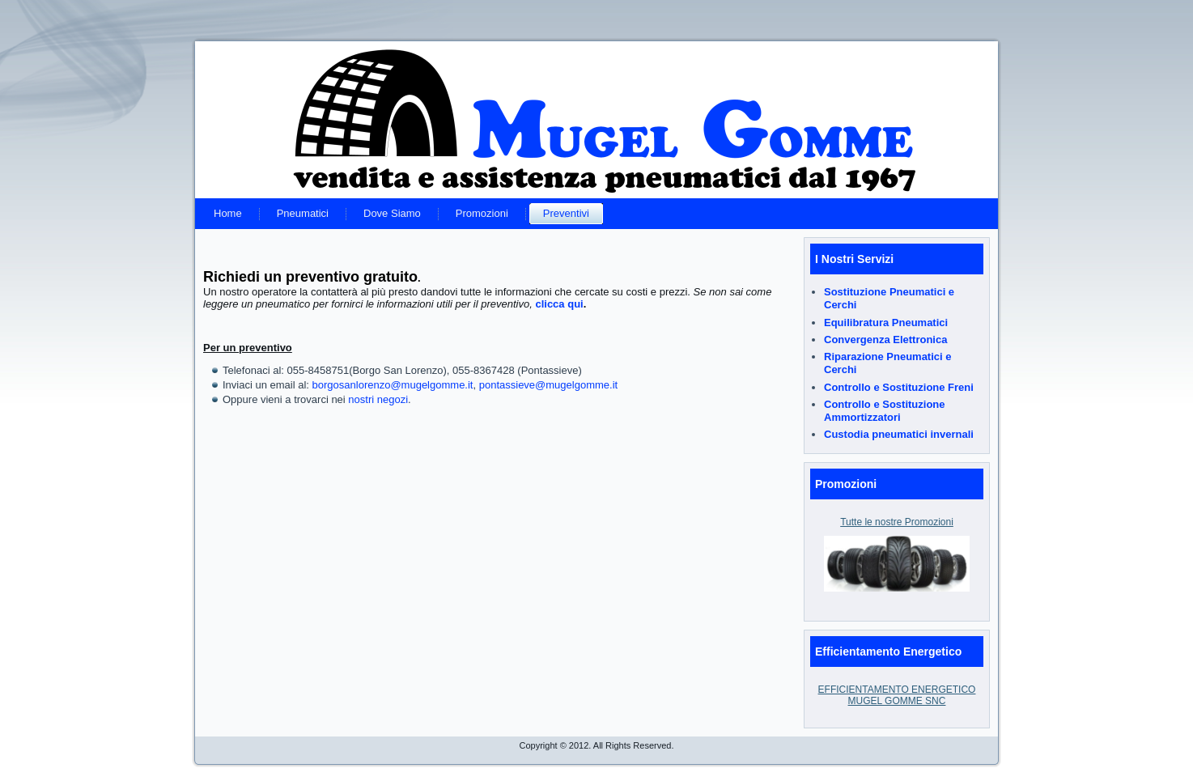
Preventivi (566, 213)
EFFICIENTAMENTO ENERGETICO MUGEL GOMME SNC (897, 695)
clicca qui (559, 304)
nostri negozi (378, 399)
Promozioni (482, 213)
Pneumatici (303, 213)
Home (228, 213)
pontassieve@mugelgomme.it (548, 385)
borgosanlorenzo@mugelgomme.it (392, 385)
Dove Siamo (392, 213)
